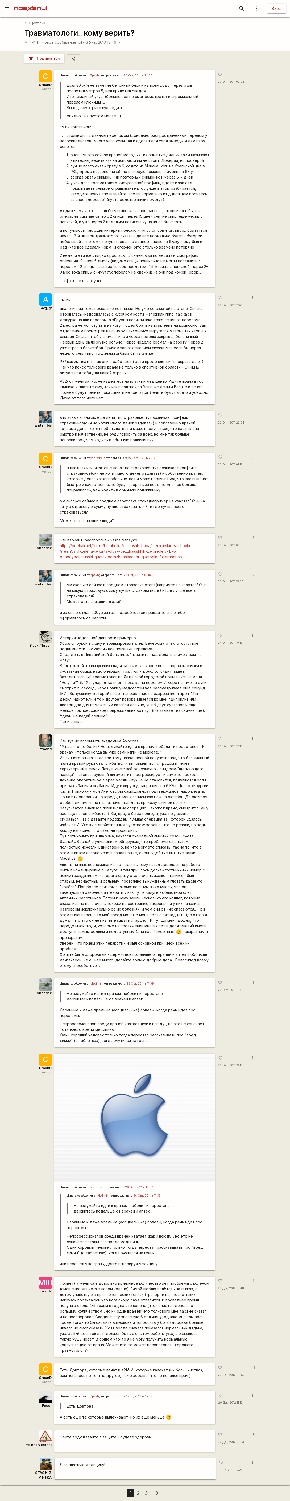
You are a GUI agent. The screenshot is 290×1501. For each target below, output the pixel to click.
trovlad (46, 749)
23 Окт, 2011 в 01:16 (137, 575)
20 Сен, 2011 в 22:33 (137, 75)
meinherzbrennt (38, 1445)
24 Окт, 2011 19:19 (230, 642)
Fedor (47, 1406)
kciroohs (96, 1187)
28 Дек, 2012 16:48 (231, 1288)
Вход (277, 8)
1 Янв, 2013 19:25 (231, 1470)
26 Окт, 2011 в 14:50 (139, 1187)
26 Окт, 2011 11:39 (230, 746)
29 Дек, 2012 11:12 (230, 1402)
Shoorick (44, 548)
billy (81, 42)
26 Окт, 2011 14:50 (230, 990)
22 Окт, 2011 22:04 (231, 422)
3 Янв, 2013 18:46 (103, 42)
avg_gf (46, 308)
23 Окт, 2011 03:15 (230, 545)
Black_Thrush (41, 645)
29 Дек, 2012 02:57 (231, 1375)
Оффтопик (34, 23)
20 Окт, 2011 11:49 (230, 305)
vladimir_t (96, 983)
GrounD (45, 85)
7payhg (95, 75)
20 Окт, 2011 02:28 (231, 82)
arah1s (46, 1291)
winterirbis (43, 425)
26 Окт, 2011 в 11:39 (140, 983)
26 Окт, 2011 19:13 (230, 1065)
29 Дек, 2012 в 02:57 (138, 1396)
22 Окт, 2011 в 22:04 (142, 458)
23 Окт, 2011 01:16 (230, 464)
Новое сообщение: (59, 42)
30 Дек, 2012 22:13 (231, 1442)
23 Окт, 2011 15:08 (230, 581)
